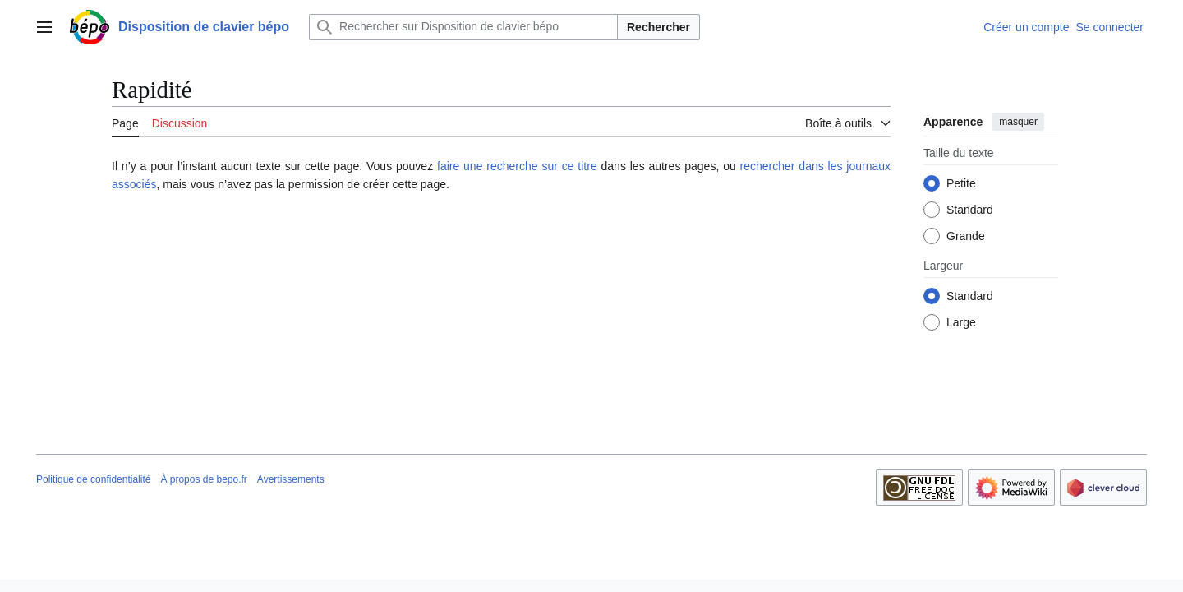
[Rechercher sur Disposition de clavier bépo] (463, 27)
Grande (965, 236)
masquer (1018, 121)
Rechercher (658, 27)
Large (961, 322)
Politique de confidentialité (93, 479)
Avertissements (291, 479)
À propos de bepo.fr (203, 479)
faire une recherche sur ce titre (517, 166)
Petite (961, 183)
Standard (969, 209)
